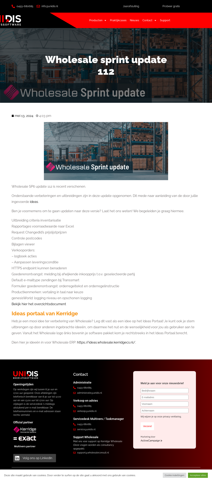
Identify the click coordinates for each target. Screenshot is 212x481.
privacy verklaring (172, 416)
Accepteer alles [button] (198, 475)
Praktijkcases (118, 20)
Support (165, 20)
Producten (98, 20)
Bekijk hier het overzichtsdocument (39, 304)
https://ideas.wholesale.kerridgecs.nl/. (106, 342)
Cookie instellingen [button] (174, 475)
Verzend (147, 426)
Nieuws (134, 20)
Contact (149, 20)
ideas (34, 202)
